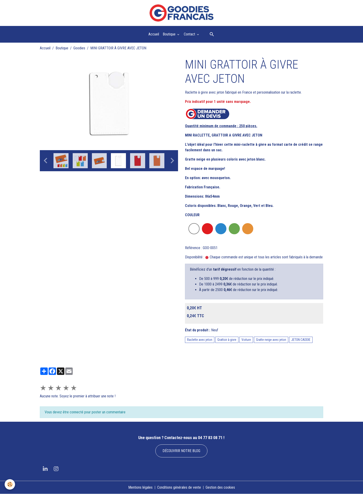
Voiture (246, 340)
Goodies (79, 48)
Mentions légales (140, 487)
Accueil (153, 34)
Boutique (169, 34)
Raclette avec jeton (199, 340)
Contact (190, 34)
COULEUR (192, 215)
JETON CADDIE (300, 340)
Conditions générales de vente (179, 487)
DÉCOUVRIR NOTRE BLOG (181, 451)
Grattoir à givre (226, 340)
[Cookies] (10, 484)
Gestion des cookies (220, 487)
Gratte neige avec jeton (271, 340)
